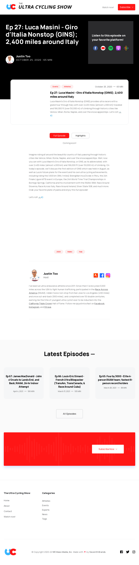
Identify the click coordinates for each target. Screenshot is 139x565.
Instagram (34, 307)
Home (6, 500)
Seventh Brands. (97, 552)
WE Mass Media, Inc (62, 552)
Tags (44, 518)
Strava (47, 307)
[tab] (59, 135)
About (7, 506)
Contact (8, 511)
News (44, 514)
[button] (126, 7)
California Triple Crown (40, 303)
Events (45, 505)
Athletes (46, 500)
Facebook (99, 303)
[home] (39, 7)
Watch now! (108, 7)
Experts (45, 509)
